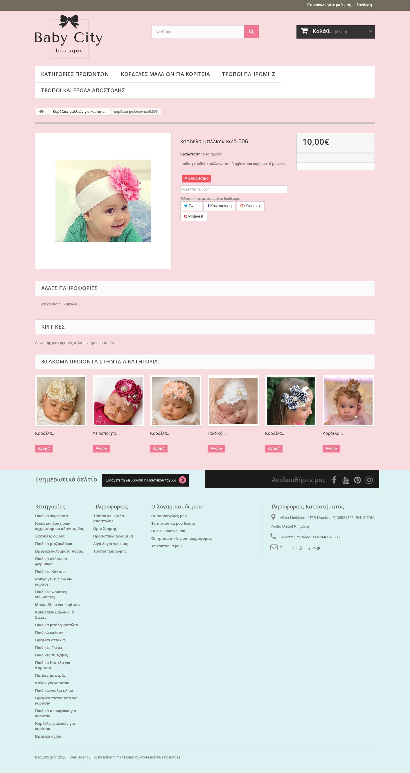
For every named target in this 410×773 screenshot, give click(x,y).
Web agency (79, 757)
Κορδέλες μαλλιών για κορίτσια (165, 73)
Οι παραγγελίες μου (169, 516)
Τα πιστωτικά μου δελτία (173, 523)
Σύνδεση (364, 5)
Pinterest (193, 216)
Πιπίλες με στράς (50, 675)
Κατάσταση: (191, 154)
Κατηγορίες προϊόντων (75, 73)
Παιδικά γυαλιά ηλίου (54, 690)
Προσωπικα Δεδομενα (113, 536)
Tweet (191, 206)
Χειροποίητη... (106, 433)
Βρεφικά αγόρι (48, 736)
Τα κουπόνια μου (166, 546)
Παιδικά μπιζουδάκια (53, 544)
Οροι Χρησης (105, 528)
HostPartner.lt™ (106, 757)
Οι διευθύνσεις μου (168, 531)
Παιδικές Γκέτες (49, 647)
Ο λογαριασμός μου (176, 506)
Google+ (250, 206)
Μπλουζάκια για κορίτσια (57, 604)
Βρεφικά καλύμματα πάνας (59, 551)
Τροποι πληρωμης (248, 73)
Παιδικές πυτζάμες (51, 655)
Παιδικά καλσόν (49, 632)
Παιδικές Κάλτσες (50, 571)
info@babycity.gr (306, 548)
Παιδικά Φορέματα (51, 516)
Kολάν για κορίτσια (52, 683)
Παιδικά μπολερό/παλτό (56, 625)
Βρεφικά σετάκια (50, 640)
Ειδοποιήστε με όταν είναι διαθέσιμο (210, 198)
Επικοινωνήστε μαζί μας (329, 5)
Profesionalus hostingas (160, 757)
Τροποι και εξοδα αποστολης (83, 90)
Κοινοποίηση (219, 206)
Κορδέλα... (45, 433)
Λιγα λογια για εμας (110, 544)
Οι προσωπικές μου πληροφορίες (181, 538)
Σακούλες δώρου (50, 536)
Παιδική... (217, 433)
